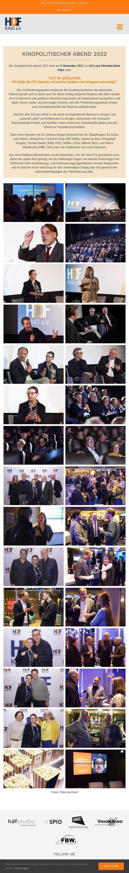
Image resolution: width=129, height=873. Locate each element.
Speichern (111, 866)
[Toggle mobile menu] (120, 26)
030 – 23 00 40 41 (79, 3)
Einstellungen (22, 868)
